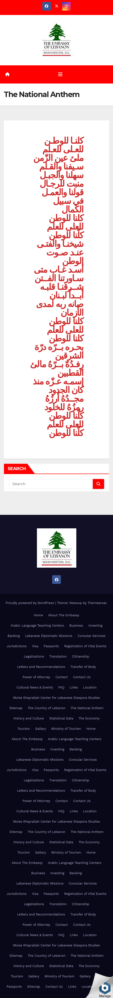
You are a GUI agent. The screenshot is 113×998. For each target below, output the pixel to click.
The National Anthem (87, 708)
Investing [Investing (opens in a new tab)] (95, 625)
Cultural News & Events (34, 687)
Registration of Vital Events (85, 646)
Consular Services (91, 636)
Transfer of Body (83, 667)
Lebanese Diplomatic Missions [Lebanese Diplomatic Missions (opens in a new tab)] (48, 636)
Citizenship (80, 656)
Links (74, 687)
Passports (51, 646)
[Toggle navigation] (60, 74)
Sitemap (15, 708)
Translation (58, 656)
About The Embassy (63, 615)
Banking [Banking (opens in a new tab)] (13, 636)
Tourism (23, 729)
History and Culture (29, 718)
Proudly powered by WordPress (30, 603)
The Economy (89, 718)
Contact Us (82, 677)
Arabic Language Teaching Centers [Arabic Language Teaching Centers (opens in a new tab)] (37, 625)
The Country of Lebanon (46, 708)
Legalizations (34, 656)
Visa (35, 646)
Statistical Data (61, 718)
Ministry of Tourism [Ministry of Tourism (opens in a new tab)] (66, 729)
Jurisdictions (17, 646)
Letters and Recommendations (41, 667)
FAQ (61, 687)
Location (90, 687)
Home (38, 615)
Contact (61, 677)
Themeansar (97, 603)
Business (76, 625)
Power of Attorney (36, 677)
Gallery (40, 729)
